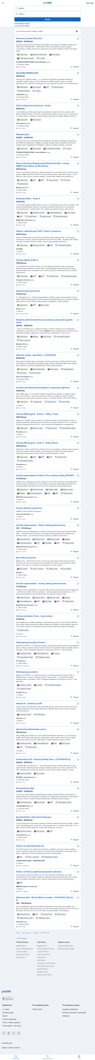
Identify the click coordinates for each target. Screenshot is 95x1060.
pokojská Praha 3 (42, 972)
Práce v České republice (11, 1022)
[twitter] (14, 1033)
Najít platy (66, 1016)
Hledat (47, 19)
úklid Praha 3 (41, 960)
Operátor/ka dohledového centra (31, 729)
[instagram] (9, 1033)
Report (74, 67)
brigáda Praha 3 (21, 946)
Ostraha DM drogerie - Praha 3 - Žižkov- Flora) (37, 414)
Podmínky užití (7, 1043)
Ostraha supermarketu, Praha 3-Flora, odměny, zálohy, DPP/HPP (45, 475)
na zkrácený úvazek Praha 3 (46, 963)
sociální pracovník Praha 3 (45, 966)
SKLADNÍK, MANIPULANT (27, 73)
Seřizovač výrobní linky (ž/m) (29, 38)
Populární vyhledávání (70, 1009)
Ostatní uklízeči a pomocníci (29, 508)
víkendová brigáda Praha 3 (24, 949)
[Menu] (3, 3)
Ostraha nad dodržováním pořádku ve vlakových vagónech (43, 388)
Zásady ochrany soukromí (11, 1048)
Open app (90, 3)
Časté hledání (23, 938)
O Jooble (5, 1009)
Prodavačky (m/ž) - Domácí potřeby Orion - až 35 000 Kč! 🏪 (43, 759)
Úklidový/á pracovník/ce (27, 672)
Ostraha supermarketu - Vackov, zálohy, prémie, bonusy (41, 583)
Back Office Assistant (26, 558)
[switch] (77, 31)
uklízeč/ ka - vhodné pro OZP (29, 703)
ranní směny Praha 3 (22, 954)
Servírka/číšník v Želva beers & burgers (33, 817)
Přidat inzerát (37, 1009)
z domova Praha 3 (22, 951)
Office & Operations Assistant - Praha (33, 106)
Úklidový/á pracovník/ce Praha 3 (31, 642)
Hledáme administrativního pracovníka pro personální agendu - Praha (45, 321)
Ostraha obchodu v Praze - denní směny (34, 616)
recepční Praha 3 (42, 969)
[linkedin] (19, 1033)
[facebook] (4, 1033)
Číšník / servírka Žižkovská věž (30, 846)
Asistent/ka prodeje (25, 788)
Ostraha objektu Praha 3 (27, 260)
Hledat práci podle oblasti (66, 949)
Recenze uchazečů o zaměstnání (74, 1013)
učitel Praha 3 (20, 957)
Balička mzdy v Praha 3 (44, 975)
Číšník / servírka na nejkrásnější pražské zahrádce (38, 872)
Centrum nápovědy (9, 1019)
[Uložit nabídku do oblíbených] (78, 38)
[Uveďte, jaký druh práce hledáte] (47, 8)
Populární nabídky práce (65, 946)
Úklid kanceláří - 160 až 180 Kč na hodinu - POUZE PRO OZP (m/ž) (44, 898)
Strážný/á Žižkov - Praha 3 (28, 199)
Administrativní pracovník (28, 291)
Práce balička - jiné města (11, 1026)
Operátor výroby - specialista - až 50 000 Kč (36, 355)
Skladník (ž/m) (22, 134)
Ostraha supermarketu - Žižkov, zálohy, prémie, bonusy (41, 525)
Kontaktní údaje (7, 1013)
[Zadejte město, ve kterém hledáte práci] (47, 14)
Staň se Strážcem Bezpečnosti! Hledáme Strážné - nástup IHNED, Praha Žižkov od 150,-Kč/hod (42, 164)
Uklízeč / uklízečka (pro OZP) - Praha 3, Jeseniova (38, 231)
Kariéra (4, 1016)
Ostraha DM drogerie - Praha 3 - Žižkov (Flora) (37, 443)
